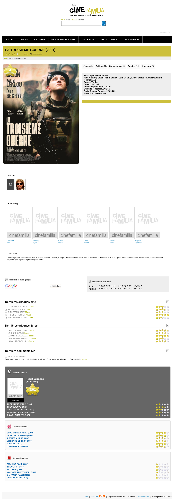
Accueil (10, 39)
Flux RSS (98, 497)
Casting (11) (134, 66)
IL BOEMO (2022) (14, 444)
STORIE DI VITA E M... (17, 309)
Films (24, 39)
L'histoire (12, 253)
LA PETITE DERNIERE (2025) (20, 435)
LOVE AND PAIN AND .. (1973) (20, 433)
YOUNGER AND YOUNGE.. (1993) (22, 472)
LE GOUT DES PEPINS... (18, 338)
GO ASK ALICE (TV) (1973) (18, 415)
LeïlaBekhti (86, 241)
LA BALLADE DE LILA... (18, 341)
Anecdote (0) (148, 66)
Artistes (39, 39)
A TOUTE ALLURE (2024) (18, 438)
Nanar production (63, 39)
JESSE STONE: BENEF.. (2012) (20, 410)
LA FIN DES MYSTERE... (18, 330)
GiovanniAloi (10, 241)
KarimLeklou (60, 241)
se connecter (165, 32)
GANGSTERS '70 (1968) (17, 446)
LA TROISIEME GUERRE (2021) (30, 50)
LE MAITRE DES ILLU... (18, 336)
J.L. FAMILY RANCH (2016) (19, 475)
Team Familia (131, 39)
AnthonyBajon (35, 241)
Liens (86, 497)
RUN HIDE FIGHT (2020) (17, 464)
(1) (101, 66)
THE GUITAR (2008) (15, 467)
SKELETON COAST (16, 312)
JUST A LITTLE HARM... (18, 318)
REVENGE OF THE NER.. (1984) (21, 412)
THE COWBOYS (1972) (17, 407)
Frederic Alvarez (102, 89)
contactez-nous (143, 497)
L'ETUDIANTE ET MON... (18, 307)
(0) (117, 66)
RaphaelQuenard (138, 241)
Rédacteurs (109, 39)
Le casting (12, 203)
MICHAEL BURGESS (16, 356)
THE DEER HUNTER (16, 315)
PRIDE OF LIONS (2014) (17, 478)
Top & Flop (88, 39)
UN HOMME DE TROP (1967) (19, 441)
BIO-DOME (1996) (14, 469)
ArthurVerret (111, 241)
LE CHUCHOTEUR (16, 333)
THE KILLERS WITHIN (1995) (19, 404)
